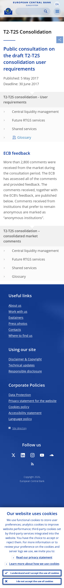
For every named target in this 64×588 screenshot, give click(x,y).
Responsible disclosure (25, 371)
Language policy (20, 419)
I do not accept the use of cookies (34, 581)
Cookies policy (19, 407)
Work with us (18, 311)
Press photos (18, 323)
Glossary (24, 137)
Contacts (15, 329)
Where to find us (20, 335)
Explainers (16, 317)
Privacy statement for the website (32, 401)
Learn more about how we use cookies (34, 564)
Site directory (19, 428)
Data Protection (20, 395)
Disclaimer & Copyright (25, 359)
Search (45, 11)
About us (15, 305)
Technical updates (22, 365)
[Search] (30, 11)
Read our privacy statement (34, 557)
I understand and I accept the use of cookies (34, 573)
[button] (57, 4)
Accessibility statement (25, 413)
